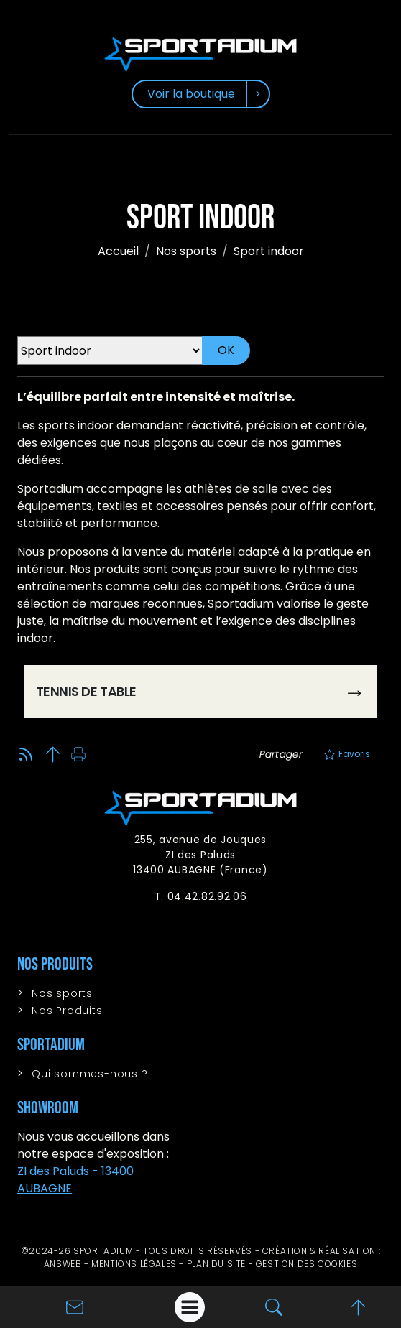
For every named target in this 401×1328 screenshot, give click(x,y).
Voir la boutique (191, 93)
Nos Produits (67, 1010)
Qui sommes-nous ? (90, 1074)
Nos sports (186, 251)
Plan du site (216, 1264)
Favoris (347, 754)
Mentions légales (134, 1264)
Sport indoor (269, 251)
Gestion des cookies (306, 1264)
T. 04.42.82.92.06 (201, 896)
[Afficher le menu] (190, 1307)
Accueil (118, 251)
